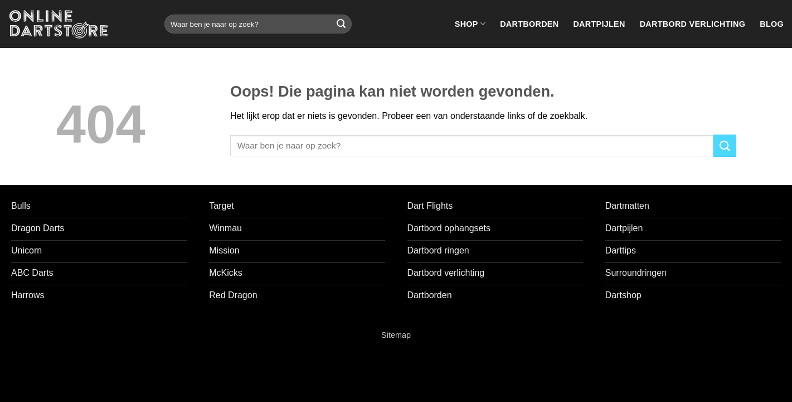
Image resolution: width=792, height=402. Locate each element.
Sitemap (396, 335)
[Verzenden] (341, 24)
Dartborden (529, 24)
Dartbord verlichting (693, 24)
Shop (470, 23)
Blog (772, 24)
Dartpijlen (599, 24)
